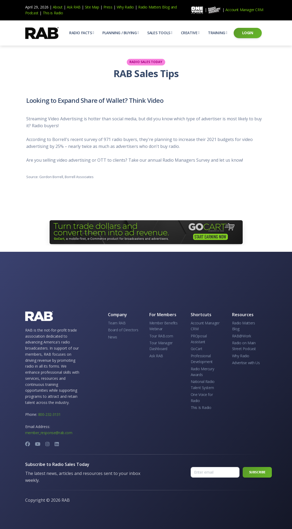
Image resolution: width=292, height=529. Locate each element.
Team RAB (117, 322)
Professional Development (202, 358)
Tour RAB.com (161, 335)
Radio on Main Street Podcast (244, 345)
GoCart (196, 348)
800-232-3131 (49, 414)
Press (107, 7)
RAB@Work (241, 335)
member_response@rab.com (48, 432)
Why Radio (125, 7)
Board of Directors (123, 329)
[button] (81, 33)
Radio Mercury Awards (202, 371)
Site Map (92, 7)
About (58, 7)
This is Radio (53, 12)
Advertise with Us (246, 362)
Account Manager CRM (244, 9)
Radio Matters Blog (154, 7)
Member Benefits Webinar (163, 325)
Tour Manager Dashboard (161, 345)
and (174, 7)
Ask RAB (74, 7)
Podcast (31, 12)
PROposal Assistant (199, 338)
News (112, 337)
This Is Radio (201, 407)
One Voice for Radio (202, 397)
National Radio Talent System (203, 384)
